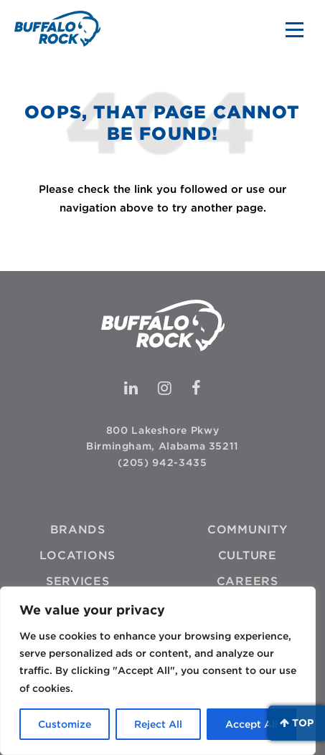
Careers (247, 581)
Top (297, 722)
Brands (77, 529)
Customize (64, 724)
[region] (158, 671)
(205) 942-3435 (162, 462)
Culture (247, 555)
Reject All (158, 724)
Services (78, 581)
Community (247, 529)
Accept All (251, 724)
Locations (77, 555)
